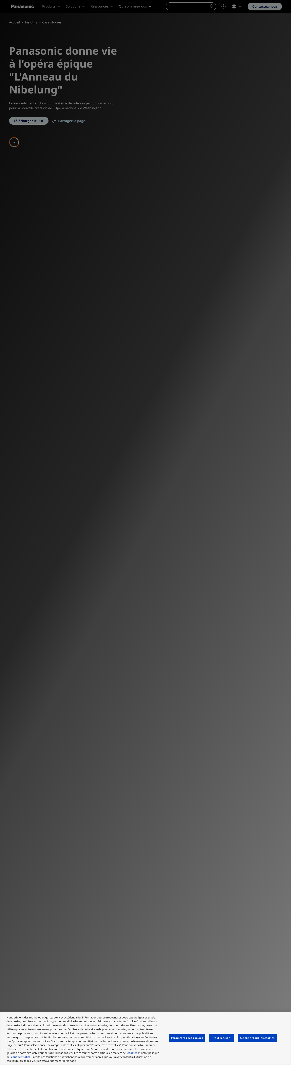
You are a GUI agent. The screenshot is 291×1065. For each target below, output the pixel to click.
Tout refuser (221, 1038)
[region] (145, 1038)
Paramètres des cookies (187, 1038)
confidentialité (21, 1057)
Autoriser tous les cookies (257, 1038)
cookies (132, 1053)
